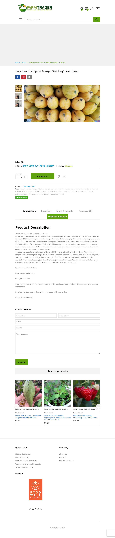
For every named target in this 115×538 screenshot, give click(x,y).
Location (46, 211)
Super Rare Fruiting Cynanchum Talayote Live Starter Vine (28, 416)
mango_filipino (38, 189)
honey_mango (25, 189)
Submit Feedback (66, 460)
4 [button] (38, 509)
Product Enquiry (57, 216)
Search (96, 19)
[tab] (29, 212)
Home (17, 62)
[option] (28, 404)
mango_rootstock (90, 189)
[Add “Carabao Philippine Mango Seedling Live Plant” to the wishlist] (59, 176)
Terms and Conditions (24, 467)
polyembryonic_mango (24, 194)
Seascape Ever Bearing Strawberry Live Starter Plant (85, 416)
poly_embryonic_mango (83, 191)
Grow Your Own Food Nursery (38, 166)
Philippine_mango (65, 191)
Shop (24, 62)
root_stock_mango (41, 194)
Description (29, 211)
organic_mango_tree (49, 191)
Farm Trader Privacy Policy (26, 460)
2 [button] (33, 509)
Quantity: (18, 174)
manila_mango (21, 191)
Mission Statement (22, 454)
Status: (61, 166)
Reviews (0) (86, 211)
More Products (64, 211)
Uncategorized (29, 186)
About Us (63, 454)
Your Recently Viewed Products (28, 464)
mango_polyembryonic (74, 189)
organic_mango (34, 191)
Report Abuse (22, 197)
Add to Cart (42, 176)
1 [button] (30, 509)
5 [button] (41, 509)
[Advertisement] (57, 41)
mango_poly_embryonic (54, 189)
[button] (64, 176)
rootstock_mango (57, 194)
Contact (62, 457)
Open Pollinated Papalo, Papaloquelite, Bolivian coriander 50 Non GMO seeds (57, 417)
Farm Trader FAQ (22, 457)
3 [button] (35, 509)
